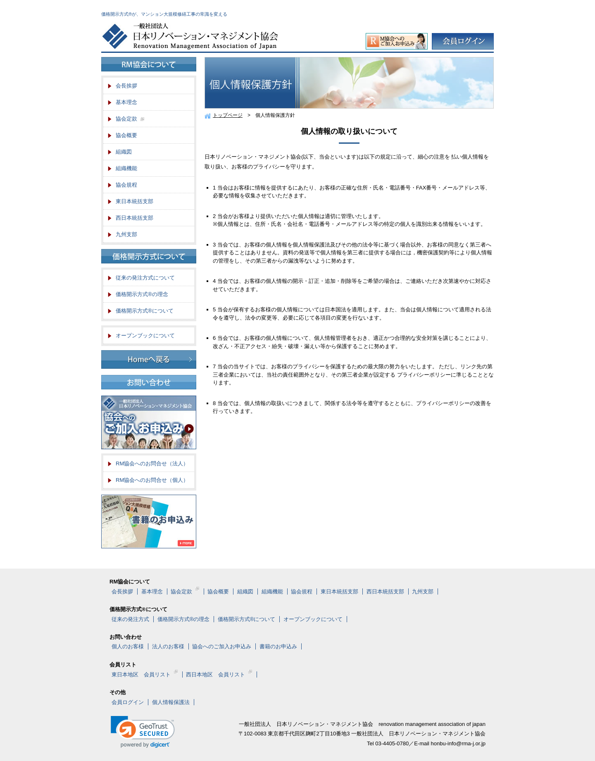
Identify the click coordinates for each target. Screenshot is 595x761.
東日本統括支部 (134, 201)
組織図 (124, 152)
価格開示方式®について (145, 311)
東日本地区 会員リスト (145, 674)
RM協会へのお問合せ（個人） (152, 480)
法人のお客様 (168, 646)
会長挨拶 (126, 86)
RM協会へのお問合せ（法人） (152, 463)
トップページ (228, 115)
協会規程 (126, 185)
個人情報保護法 (171, 702)
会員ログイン (128, 702)
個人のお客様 (128, 646)
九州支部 (126, 234)
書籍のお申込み (278, 646)
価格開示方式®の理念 (142, 294)
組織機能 (126, 168)
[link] (142, 732)
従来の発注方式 (130, 619)
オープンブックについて (145, 335)
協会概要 (126, 135)
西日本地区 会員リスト (219, 674)
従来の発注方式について (145, 278)
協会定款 (130, 121)
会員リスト (122, 664)
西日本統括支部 (134, 218)
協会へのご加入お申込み (221, 646)
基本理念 (126, 102)
